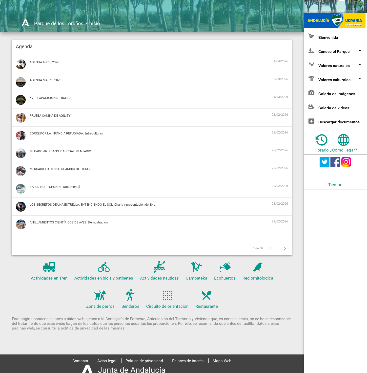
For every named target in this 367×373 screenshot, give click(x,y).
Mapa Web (222, 360)
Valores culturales (335, 97)
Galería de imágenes (331, 111)
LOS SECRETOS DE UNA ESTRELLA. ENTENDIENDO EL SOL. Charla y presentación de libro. (93, 204)
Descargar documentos (333, 139)
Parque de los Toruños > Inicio (67, 23)
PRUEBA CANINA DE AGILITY (50, 115)
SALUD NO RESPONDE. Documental (55, 187)
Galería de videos (328, 125)
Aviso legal (106, 360)
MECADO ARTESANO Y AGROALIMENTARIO (60, 151)
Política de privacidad (144, 360)
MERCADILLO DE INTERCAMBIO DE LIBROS (60, 169)
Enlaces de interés (188, 360)
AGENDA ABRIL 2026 (44, 62)
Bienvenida (322, 55)
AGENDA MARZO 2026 (45, 80)
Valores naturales (335, 83)
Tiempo (335, 203)
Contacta (80, 360)
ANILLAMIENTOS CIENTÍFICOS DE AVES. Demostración (69, 222)
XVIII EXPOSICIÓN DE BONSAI (51, 98)
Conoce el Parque (335, 69)
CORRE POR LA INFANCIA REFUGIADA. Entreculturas (66, 133)
